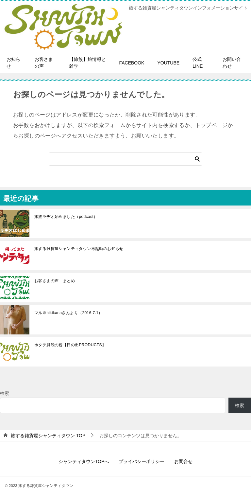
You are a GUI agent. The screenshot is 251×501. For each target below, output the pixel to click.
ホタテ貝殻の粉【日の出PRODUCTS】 (70, 345)
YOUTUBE (168, 62)
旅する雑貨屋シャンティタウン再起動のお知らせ (79, 248)
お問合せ (183, 461)
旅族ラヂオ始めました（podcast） (66, 216)
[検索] (125, 159)
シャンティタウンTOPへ (84, 461)
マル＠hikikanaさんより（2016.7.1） (68, 313)
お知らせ (13, 63)
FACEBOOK (131, 62)
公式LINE (197, 63)
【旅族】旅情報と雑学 (87, 63)
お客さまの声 (44, 63)
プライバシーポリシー (141, 461)
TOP (48, 435)
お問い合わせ (232, 63)
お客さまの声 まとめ (54, 280)
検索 (4, 393)
